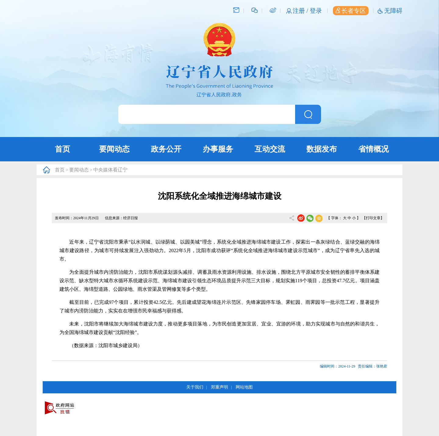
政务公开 (166, 149)
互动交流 (270, 149)
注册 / (301, 10)
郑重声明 (219, 387)
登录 (316, 10)
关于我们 (194, 387)
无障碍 (393, 10)
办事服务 (218, 149)
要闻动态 (114, 149)
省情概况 (373, 149)
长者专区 (351, 10)
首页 (62, 149)
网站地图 (244, 387)
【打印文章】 (373, 218)
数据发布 (321, 149)
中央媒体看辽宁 (110, 169)
